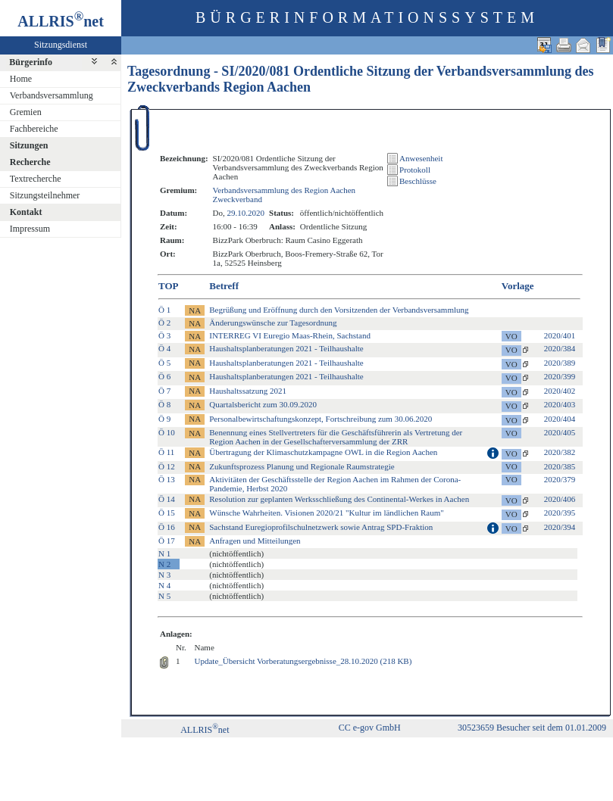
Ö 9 (164, 418)
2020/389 (560, 362)
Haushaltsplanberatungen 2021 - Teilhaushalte (286, 348)
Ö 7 (164, 390)
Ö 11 (166, 452)
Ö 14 (166, 498)
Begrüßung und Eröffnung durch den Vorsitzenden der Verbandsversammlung (338, 309)
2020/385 (560, 466)
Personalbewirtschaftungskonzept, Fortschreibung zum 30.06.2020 (320, 418)
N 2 (164, 564)
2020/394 (560, 526)
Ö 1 (164, 309)
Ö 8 (164, 404)
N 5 (164, 595)
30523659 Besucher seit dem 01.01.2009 (532, 727)
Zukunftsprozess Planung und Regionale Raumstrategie (301, 466)
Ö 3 (164, 335)
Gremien (26, 112)
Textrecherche (35, 178)
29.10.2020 (246, 212)
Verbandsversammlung (51, 95)
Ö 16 (166, 526)
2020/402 (560, 390)
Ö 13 (166, 479)
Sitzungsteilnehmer (45, 195)
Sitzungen (29, 145)
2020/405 (560, 432)
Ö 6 (164, 376)
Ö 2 (164, 322)
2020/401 (560, 335)
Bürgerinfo (30, 62)
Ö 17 (166, 540)
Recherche (30, 162)
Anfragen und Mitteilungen (254, 540)
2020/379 (560, 479)
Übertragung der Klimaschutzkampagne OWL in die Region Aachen (323, 452)
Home (21, 78)
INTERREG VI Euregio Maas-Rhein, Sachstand (290, 335)
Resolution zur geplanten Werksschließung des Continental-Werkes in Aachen (339, 498)
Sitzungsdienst (60, 44)
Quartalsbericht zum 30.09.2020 (263, 404)
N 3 (164, 574)
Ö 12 (166, 466)
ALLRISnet (204, 730)
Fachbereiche (34, 128)
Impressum (30, 228)
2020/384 (560, 348)
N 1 (164, 553)
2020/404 (560, 418)
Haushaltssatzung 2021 (247, 390)
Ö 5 (164, 362)
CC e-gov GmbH (370, 727)
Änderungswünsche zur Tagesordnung (272, 322)
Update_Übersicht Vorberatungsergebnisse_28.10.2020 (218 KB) (303, 660)
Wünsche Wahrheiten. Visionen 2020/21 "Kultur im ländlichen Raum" (326, 512)
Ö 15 (166, 512)
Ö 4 (164, 348)
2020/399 (560, 376)
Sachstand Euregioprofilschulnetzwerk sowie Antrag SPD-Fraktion (321, 526)
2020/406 (560, 498)
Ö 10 (166, 432)
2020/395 (560, 512)
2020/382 (560, 452)
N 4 (164, 585)
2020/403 (560, 404)
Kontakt (26, 212)
